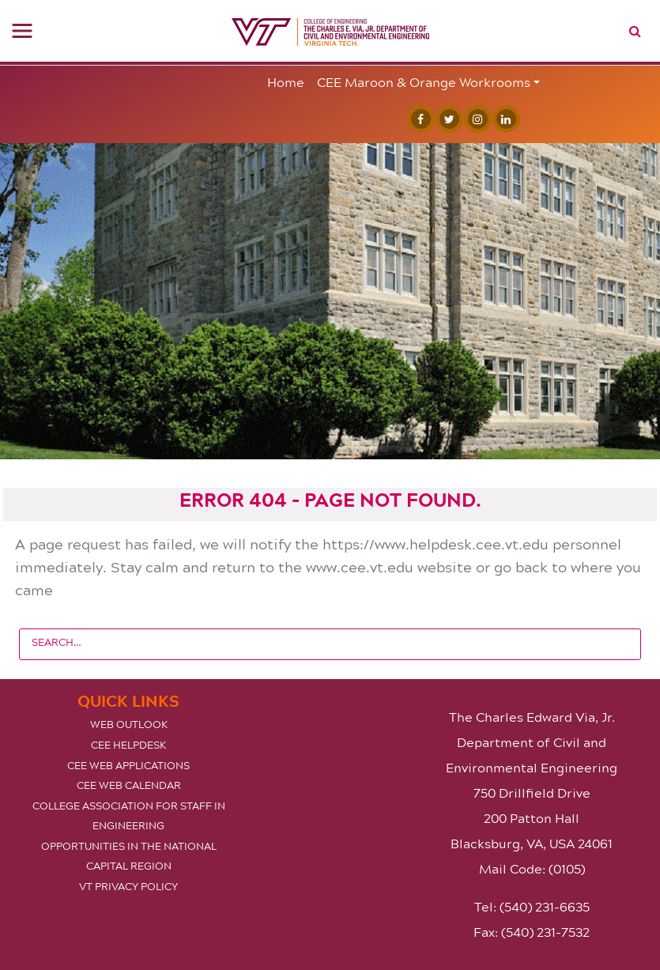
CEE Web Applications (128, 765)
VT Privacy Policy (128, 886)
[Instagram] (474, 119)
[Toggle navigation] (22, 31)
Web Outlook (129, 724)
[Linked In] (502, 119)
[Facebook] (417, 119)
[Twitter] (446, 119)
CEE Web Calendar (129, 785)
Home (285, 82)
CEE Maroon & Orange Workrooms (423, 82)
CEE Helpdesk (128, 745)
